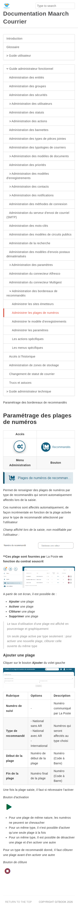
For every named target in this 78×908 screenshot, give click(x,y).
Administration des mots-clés (27, 226)
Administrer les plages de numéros (32, 313)
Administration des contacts (27, 187)
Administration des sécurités (26, 95)
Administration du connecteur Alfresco (33, 274)
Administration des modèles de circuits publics (39, 235)
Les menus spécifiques (24, 348)
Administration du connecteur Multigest (34, 282)
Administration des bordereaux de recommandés (31, 293)
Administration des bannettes (27, 130)
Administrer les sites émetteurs (30, 304)
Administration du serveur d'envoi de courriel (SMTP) (37, 215)
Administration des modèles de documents (37, 156)
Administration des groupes (26, 86)
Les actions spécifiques (25, 339)
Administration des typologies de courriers (36, 148)
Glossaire (12, 47)
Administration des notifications (30, 195)
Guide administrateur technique (28, 392)
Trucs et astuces (18, 383)
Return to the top (18, 902)
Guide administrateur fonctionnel (29, 69)
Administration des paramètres (29, 265)
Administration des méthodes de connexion (36, 204)
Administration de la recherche (28, 243)
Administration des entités (25, 78)
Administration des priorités (26, 165)
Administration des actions (26, 121)
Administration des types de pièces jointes (36, 139)
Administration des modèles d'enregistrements (27, 176)
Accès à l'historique (20, 357)
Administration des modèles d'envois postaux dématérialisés (38, 254)
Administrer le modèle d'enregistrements (36, 322)
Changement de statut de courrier (30, 374)
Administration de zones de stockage (32, 365)
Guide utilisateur (18, 56)
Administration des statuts (25, 113)
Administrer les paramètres (27, 330)
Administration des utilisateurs (29, 104)
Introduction (14, 38)
